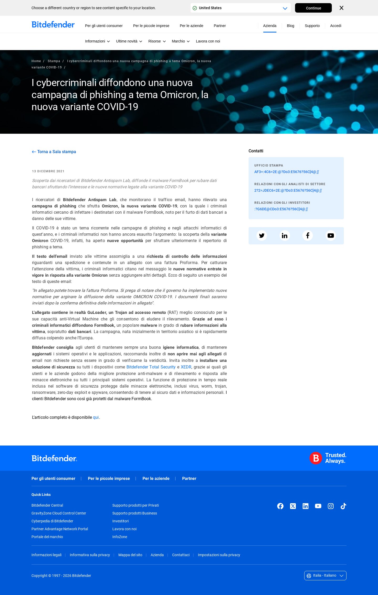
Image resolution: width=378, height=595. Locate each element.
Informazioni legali (46, 554)
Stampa (54, 61)
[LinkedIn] (305, 506)
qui (96, 417)
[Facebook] (280, 506)
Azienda (157, 554)
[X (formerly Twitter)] (293, 506)
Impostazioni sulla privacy (219, 554)
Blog (290, 26)
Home (36, 61)
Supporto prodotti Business (134, 513)
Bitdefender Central (47, 505)
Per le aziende (156, 478)
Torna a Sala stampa (56, 151)
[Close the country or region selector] (342, 8)
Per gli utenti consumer (53, 478)
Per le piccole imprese (109, 478)
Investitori (120, 521)
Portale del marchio (47, 536)
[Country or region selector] (241, 8)
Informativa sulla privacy (90, 554)
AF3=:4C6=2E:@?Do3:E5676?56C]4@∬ (286, 171)
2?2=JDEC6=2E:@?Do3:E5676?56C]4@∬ (288, 190)
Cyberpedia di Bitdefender (52, 521)
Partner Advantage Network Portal (60, 529)
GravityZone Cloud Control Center (59, 513)
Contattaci (181, 554)
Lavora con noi (124, 529)
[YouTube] (318, 506)
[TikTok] (343, 506)
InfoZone (119, 536)
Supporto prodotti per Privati (135, 505)
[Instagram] (331, 506)
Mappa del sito (130, 554)
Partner (189, 478)
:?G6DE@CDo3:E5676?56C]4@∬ (281, 208)
